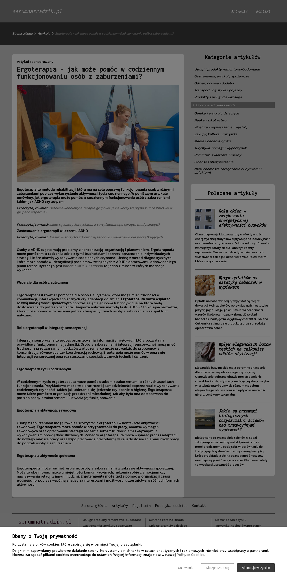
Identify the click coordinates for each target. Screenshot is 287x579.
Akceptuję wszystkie (256, 568)
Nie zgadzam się (217, 568)
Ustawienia (185, 568)
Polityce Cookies (190, 554)
